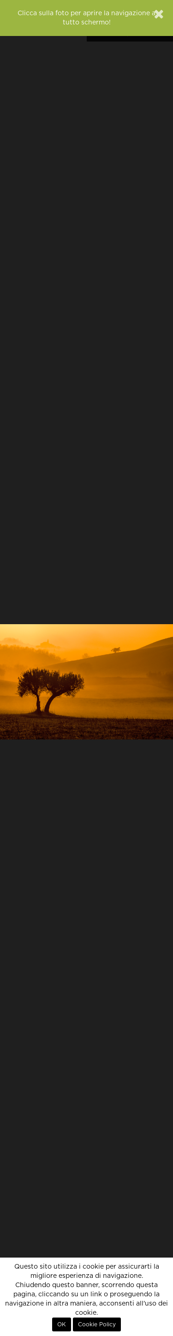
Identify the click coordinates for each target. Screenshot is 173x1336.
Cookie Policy (97, 1324)
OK (61, 1324)
